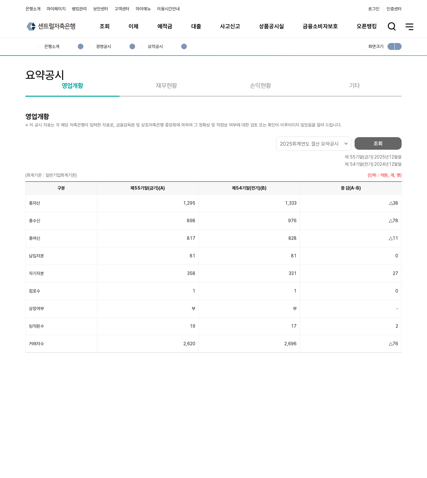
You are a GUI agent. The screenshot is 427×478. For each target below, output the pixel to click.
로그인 (373, 8)
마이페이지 (56, 8)
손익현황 (260, 111)
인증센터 (394, 8)
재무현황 (166, 111)
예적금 (164, 26)
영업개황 (72, 111)
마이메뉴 (143, 8)
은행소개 (32, 8)
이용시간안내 (168, 8)
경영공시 (103, 46)
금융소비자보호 (320, 26)
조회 (105, 26)
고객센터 (121, 8)
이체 (134, 26)
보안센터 (100, 8)
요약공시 (155, 46)
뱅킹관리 (79, 8)
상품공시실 (271, 26)
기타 (354, 111)
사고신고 (230, 26)
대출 (196, 26)
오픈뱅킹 (367, 26)
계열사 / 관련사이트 (344, 456)
